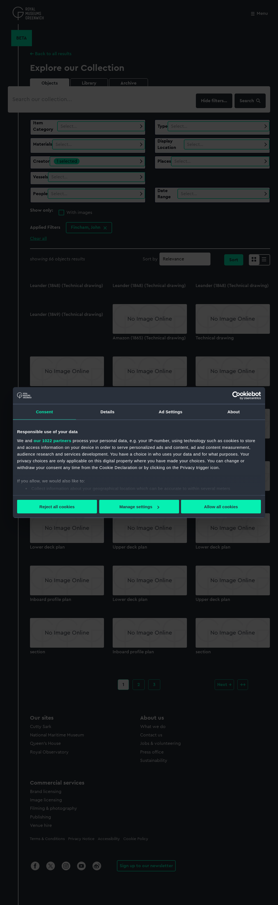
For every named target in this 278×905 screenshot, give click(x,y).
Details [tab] (108, 411)
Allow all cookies (221, 506)
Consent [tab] (44, 411)
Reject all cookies (57, 506)
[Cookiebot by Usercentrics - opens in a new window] (236, 395)
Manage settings (139, 506)
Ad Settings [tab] (170, 411)
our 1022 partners (52, 440)
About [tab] (234, 411)
